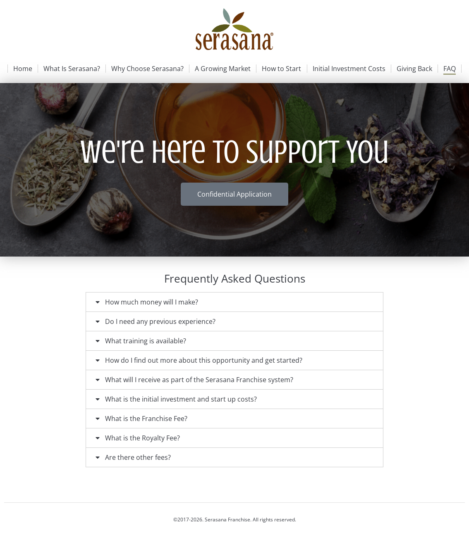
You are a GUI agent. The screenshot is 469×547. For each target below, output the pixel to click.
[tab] (234, 302)
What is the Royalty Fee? (142, 438)
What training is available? (145, 341)
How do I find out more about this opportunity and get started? (203, 360)
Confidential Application (234, 194)
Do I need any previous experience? (160, 321)
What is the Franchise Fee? (146, 418)
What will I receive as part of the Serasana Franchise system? (199, 379)
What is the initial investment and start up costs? (181, 399)
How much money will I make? (151, 302)
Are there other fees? (138, 457)
